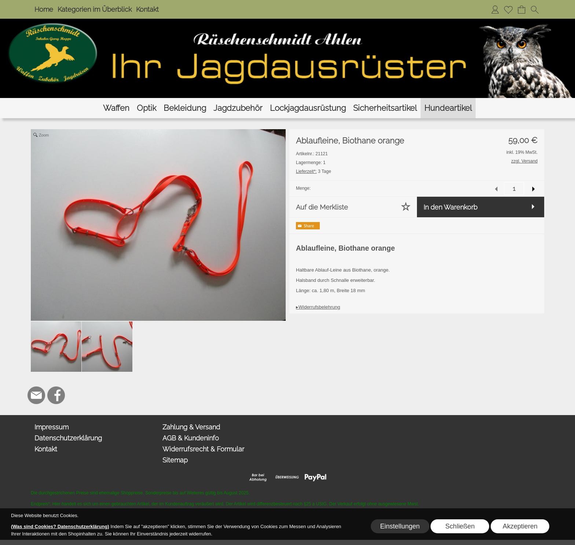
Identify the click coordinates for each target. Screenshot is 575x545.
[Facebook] (56, 395)
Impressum (51, 427)
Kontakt (147, 9)
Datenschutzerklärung (68, 438)
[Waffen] (116, 108)
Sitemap (175, 460)
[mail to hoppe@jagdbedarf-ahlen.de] (36, 395)
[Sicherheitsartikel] (385, 108)
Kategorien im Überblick (95, 9)
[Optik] (146, 108)
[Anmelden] (495, 9)
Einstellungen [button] (400, 526)
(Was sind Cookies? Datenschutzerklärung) (60, 526)
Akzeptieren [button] (520, 526)
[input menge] (514, 188)
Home (43, 9)
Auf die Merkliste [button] (322, 207)
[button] (534, 9)
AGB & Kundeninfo (190, 438)
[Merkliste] (508, 9)
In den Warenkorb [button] (450, 207)
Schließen (460, 526)
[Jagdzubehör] (238, 108)
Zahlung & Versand (191, 427)
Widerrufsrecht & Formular (203, 449)
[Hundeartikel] (448, 108)
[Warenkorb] (521, 9)
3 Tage (313, 171)
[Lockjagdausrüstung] (307, 108)
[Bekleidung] (185, 108)
